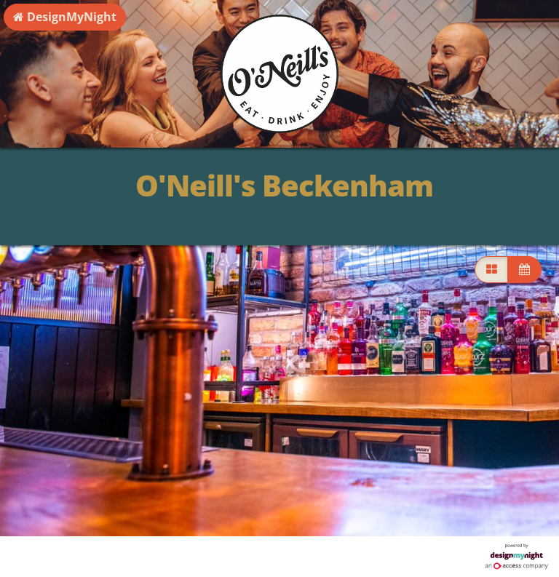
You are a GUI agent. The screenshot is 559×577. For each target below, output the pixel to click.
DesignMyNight (64, 17)
